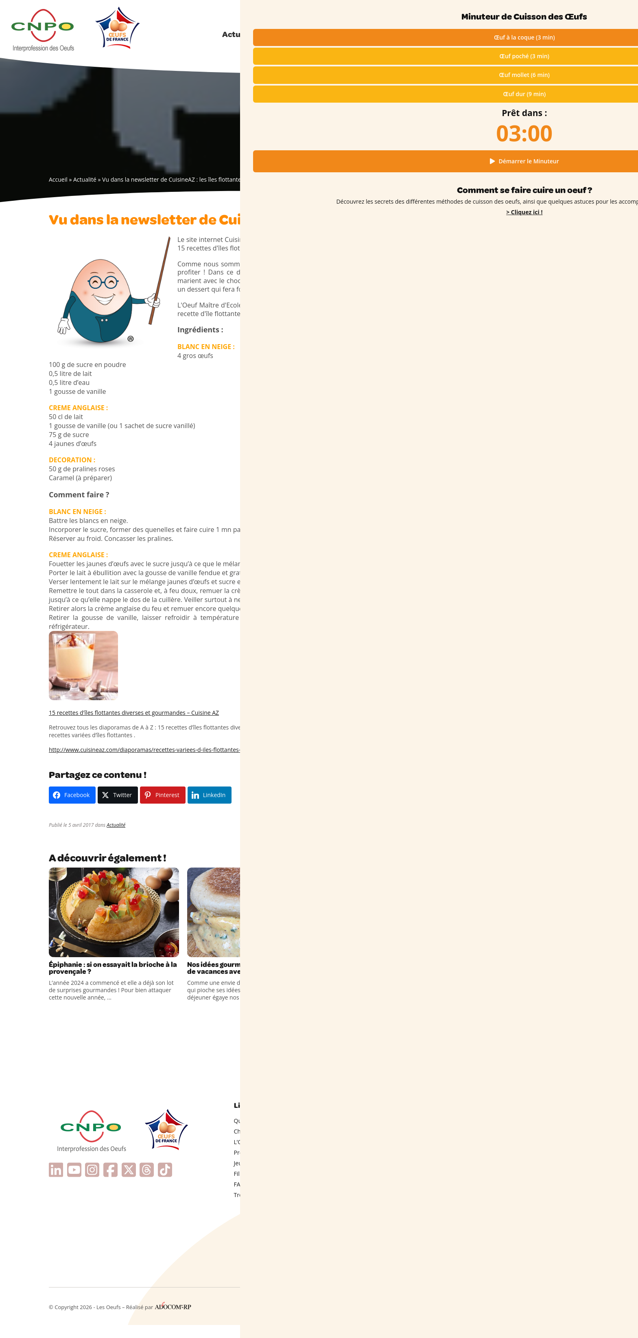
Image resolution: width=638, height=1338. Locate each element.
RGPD (514, 1318)
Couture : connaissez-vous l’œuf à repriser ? (525, 669)
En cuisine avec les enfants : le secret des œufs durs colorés (535, 696)
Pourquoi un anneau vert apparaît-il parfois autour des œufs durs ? (528, 634)
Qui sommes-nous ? (570, 11)
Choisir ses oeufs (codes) (266, 1144)
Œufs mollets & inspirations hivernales (531, 600)
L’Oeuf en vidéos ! (257, 1155)
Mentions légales (482, 1318)
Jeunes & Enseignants (262, 1176)
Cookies (535, 1318)
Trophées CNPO (255, 1208)
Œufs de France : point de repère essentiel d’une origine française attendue (524, 548)
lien (289, 248)
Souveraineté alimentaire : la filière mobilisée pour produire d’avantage (528, 586)
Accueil (58, 179)
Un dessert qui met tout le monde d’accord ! (525, 510)
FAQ (239, 1197)
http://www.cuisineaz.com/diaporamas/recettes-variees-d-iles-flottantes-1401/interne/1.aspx (171, 750)
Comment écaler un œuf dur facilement (533, 710)
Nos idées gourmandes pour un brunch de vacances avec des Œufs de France (251, 974)
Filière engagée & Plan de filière (275, 1187)
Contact (579, 1318)
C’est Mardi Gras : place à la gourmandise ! (383, 970)
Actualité (84, 179)
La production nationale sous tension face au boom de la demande (530, 569)
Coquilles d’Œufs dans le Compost (525, 682)
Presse (242, 1165)
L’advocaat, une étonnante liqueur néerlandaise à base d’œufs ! (526, 651)
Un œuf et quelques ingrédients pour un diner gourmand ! (534, 527)
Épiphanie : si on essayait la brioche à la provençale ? (106, 970)
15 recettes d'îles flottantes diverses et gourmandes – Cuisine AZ (134, 712)
